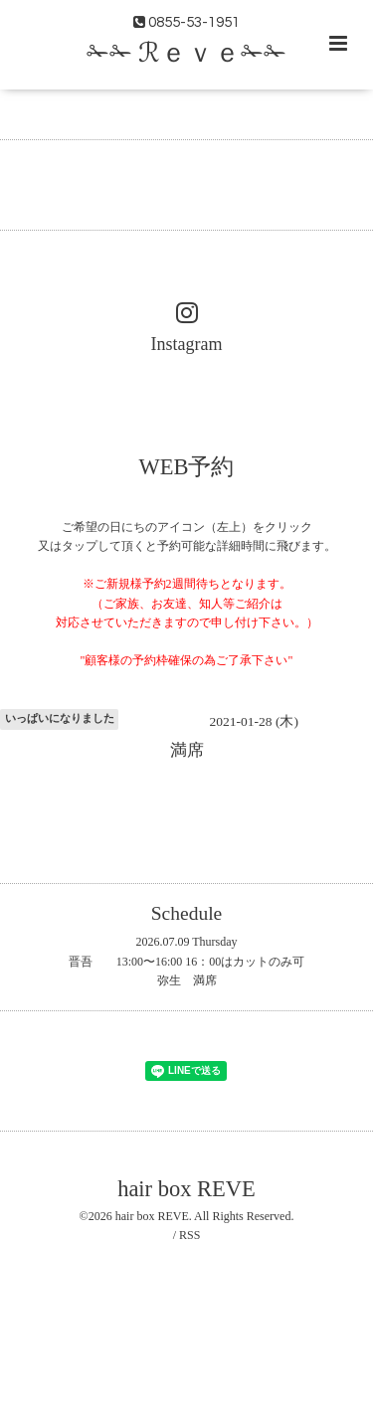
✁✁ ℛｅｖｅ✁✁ (186, 54)
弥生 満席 (187, 980)
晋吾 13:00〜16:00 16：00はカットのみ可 (187, 962)
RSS (189, 1235)
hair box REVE (186, 1188)
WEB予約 (187, 465)
